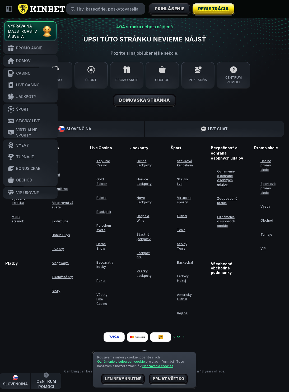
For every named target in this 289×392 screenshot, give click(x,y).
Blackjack (103, 212)
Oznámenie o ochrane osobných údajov (226, 177)
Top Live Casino (103, 163)
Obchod (266, 220)
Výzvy (265, 206)
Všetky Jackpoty (144, 273)
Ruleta (101, 198)
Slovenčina (74, 129)
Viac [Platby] (179, 337)
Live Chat (214, 129)
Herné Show (101, 246)
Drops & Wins (143, 218)
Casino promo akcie (265, 165)
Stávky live (182, 181)
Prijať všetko (168, 379)
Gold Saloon (101, 181)
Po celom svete (103, 227)
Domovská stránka (144, 100)
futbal (182, 216)
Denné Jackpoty (144, 163)
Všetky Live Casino (102, 299)
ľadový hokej (183, 278)
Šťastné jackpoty (144, 236)
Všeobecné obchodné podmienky (221, 268)
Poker (101, 281)
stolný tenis (182, 246)
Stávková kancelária (185, 163)
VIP (263, 248)
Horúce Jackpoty (144, 181)
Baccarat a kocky (104, 264)
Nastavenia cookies (157, 366)
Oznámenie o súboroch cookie (226, 221)
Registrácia (213, 9)
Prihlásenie (169, 9)
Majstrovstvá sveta (62, 205)
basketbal (185, 262)
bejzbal (182, 313)
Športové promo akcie (268, 188)
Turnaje (266, 234)
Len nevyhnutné (123, 379)
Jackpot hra (143, 255)
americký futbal (184, 297)
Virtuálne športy (184, 200)
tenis (181, 230)
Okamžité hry (62, 277)
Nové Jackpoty (144, 200)
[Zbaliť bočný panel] (9, 9)
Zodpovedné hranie (227, 201)
